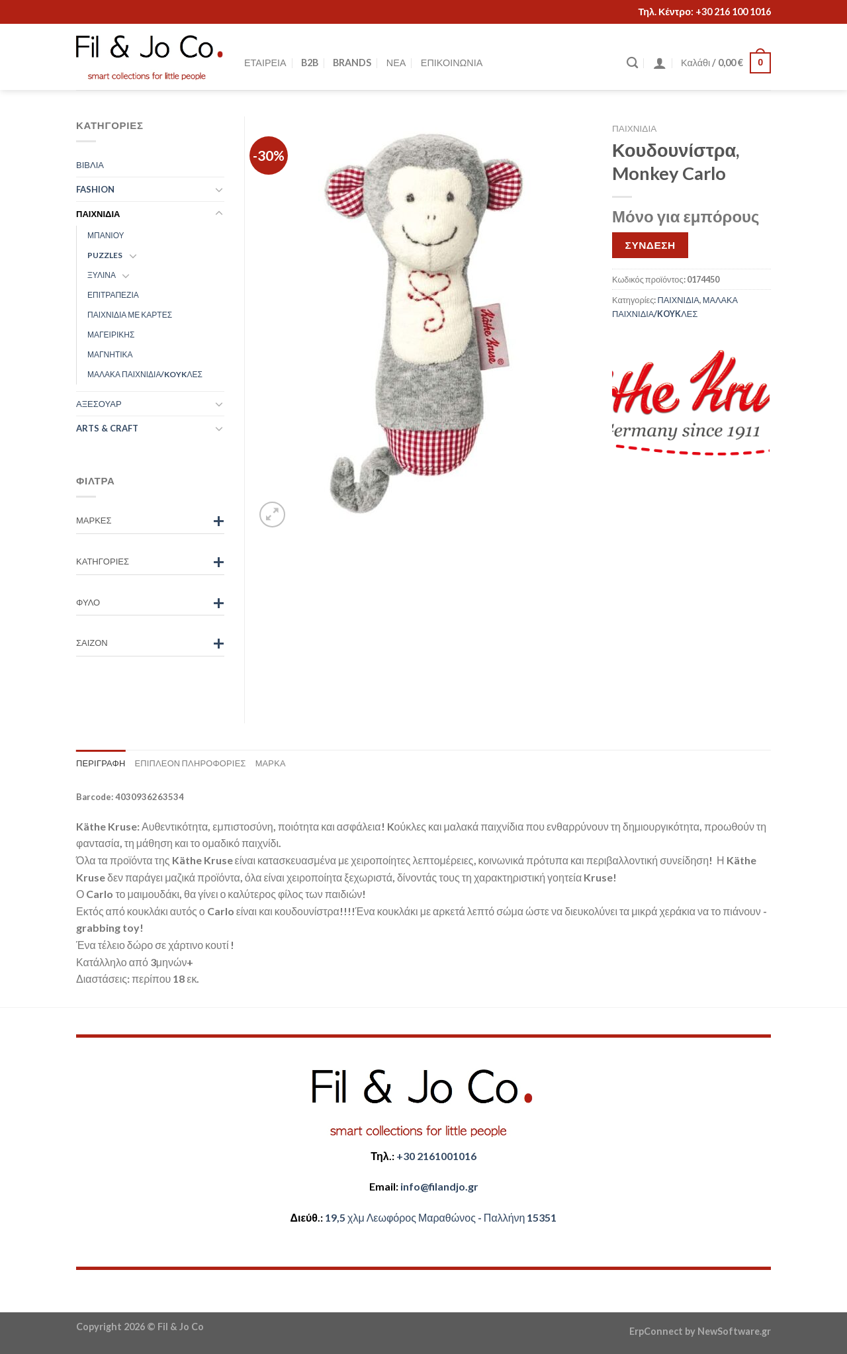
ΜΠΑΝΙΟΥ (105, 235)
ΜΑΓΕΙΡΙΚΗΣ (110, 334)
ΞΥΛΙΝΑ (101, 275)
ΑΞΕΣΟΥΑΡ (99, 403)
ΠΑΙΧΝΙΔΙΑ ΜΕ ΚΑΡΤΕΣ (129, 315)
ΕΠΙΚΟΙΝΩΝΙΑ (451, 62)
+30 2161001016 (436, 1156)
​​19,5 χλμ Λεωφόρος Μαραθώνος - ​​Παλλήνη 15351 (441, 1217)
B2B (309, 62)
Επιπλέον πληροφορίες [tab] (189, 763)
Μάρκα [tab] (270, 763)
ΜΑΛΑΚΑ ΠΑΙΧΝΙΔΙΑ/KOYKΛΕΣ (144, 374)
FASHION (95, 189)
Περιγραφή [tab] (100, 763)
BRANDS (352, 62)
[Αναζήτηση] (632, 63)
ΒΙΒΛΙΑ (90, 164)
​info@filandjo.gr (439, 1186)
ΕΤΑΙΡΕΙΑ (265, 62)
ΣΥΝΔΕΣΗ (650, 245)
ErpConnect (656, 1331)
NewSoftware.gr (734, 1331)
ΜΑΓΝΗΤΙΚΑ (110, 354)
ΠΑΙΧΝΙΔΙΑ (634, 128)
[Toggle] (219, 189)
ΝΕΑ (396, 62)
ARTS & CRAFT (107, 428)
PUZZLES (104, 255)
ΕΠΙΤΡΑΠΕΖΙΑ (113, 295)
